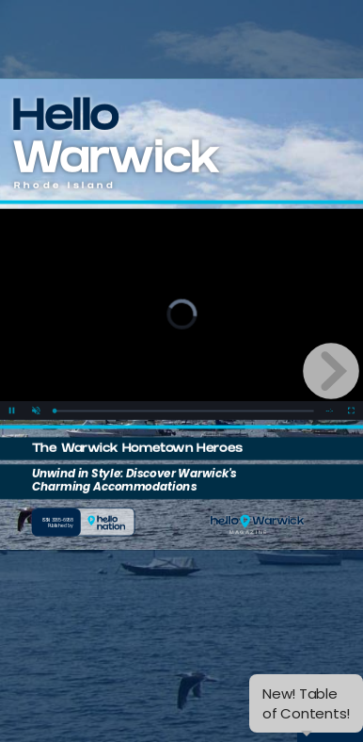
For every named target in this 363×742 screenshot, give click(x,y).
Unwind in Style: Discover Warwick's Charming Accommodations (134, 480)
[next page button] (331, 371)
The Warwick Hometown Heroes (137, 450)
